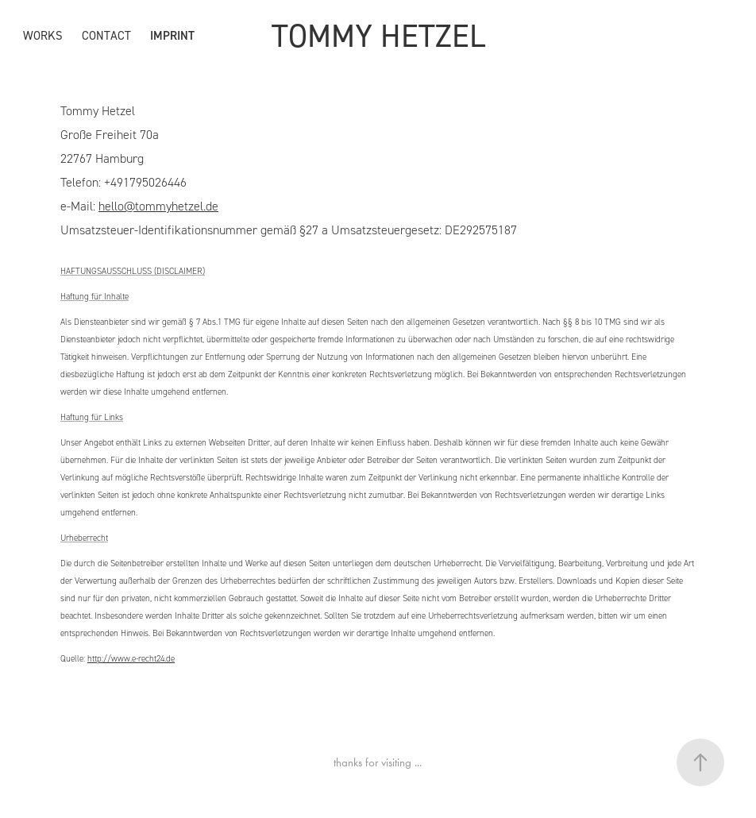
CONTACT (106, 35)
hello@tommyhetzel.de (158, 206)
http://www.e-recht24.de (131, 659)
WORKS (43, 35)
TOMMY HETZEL (378, 35)
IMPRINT (172, 35)
